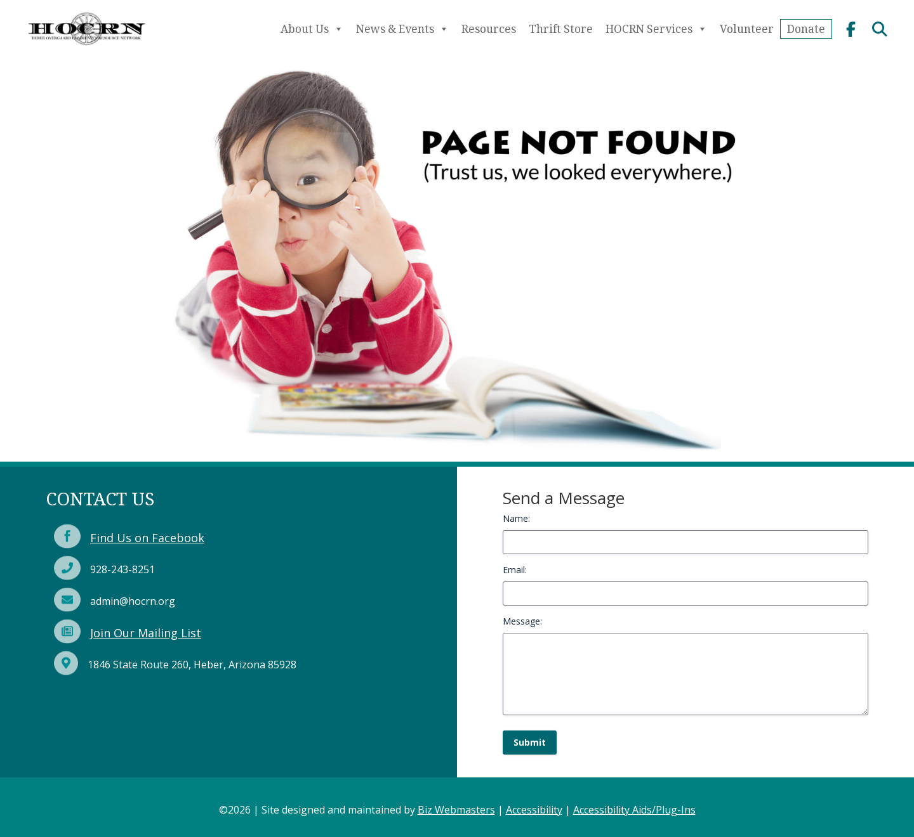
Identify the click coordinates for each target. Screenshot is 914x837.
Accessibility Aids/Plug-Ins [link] (634, 810)
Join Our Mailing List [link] (145, 632)
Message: (522, 621)
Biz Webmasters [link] (456, 810)
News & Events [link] (402, 29)
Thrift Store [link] (561, 29)
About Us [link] (312, 29)
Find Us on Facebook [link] (147, 537)
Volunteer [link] (747, 29)
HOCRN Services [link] (656, 29)
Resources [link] (488, 29)
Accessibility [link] (534, 810)
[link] (86, 49)
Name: (516, 518)
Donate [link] (806, 29)
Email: (515, 570)
